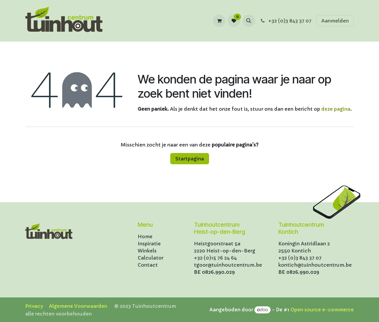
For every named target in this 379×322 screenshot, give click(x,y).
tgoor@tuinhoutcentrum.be (228, 265)
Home (145, 236)
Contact (148, 265)
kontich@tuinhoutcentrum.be (315, 265)
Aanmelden (335, 21)
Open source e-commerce (322, 310)
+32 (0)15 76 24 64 (215, 258)
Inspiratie (149, 244)
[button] (249, 21)
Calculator (150, 258)
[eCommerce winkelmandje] (219, 21)
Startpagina (189, 159)
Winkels (147, 251)
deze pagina (335, 109)
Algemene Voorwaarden (78, 306)
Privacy (34, 306)
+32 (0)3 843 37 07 (285, 21)
